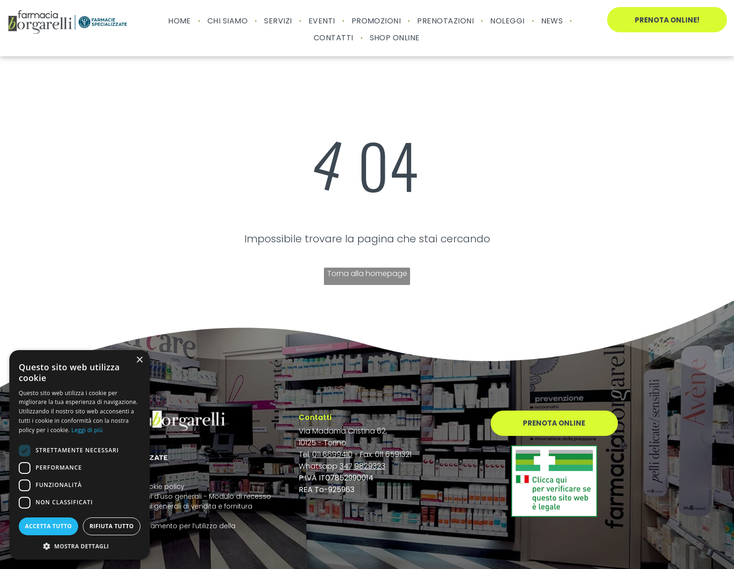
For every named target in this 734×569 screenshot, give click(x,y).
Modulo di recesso (240, 496)
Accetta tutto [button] (48, 526)
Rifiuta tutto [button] (111, 526)
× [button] (139, 360)
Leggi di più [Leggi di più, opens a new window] (87, 430)
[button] (79, 545)
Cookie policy (161, 486)
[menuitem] (180, 21)
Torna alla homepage (367, 273)
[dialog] (79, 455)
